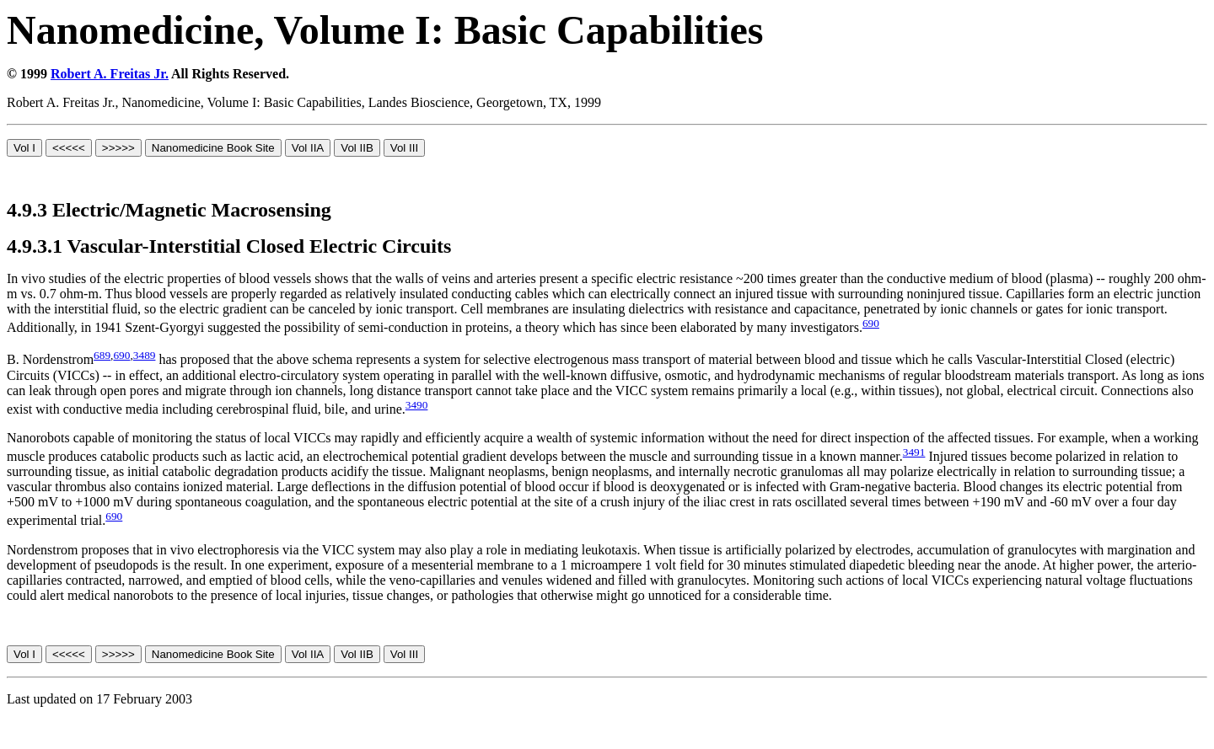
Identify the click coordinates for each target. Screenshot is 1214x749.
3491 (914, 452)
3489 (144, 355)
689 (102, 355)
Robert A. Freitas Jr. (110, 74)
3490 (417, 405)
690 (870, 323)
